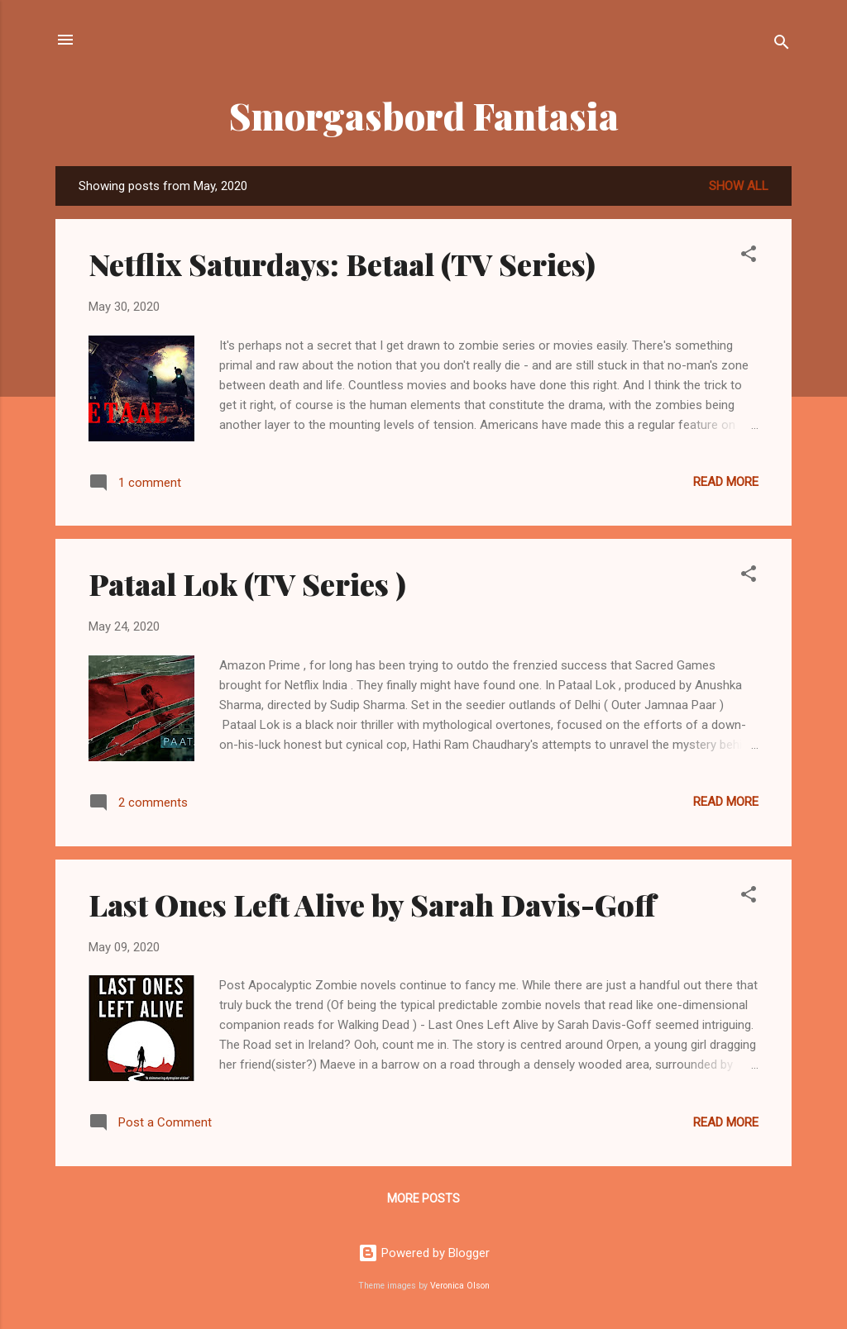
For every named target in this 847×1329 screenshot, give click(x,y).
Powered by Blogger (424, 1253)
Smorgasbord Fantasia (424, 115)
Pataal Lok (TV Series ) (247, 583)
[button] (748, 256)
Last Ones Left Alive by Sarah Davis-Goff (372, 904)
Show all (738, 186)
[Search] (782, 45)
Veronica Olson (460, 1285)
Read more (725, 481)
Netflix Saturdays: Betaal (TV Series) (342, 263)
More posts (423, 1198)
